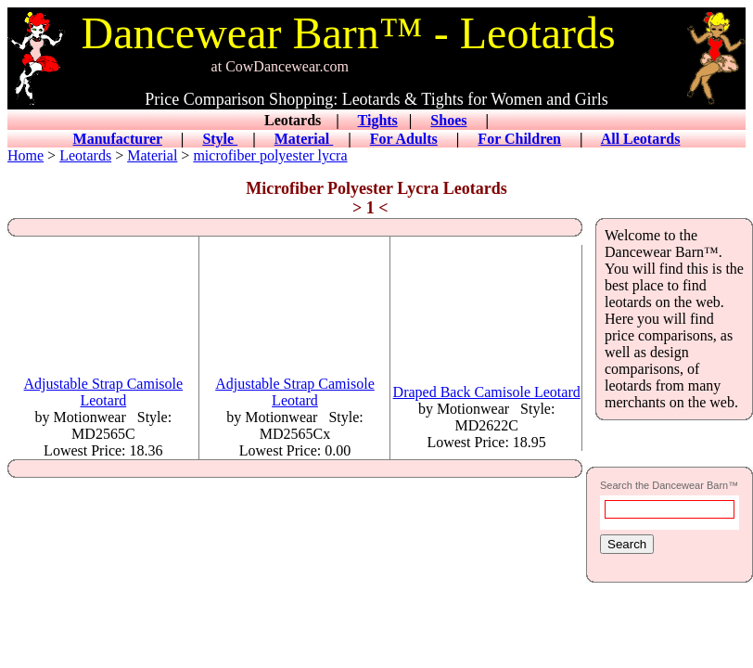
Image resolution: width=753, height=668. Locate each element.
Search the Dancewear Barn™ (669, 485)
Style (219, 139)
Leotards (85, 155)
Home (25, 155)
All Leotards (641, 139)
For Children (519, 139)
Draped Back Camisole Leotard (487, 392)
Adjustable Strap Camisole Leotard (104, 392)
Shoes (448, 120)
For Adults (404, 139)
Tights (378, 120)
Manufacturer (117, 139)
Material (304, 139)
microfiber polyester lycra (270, 155)
